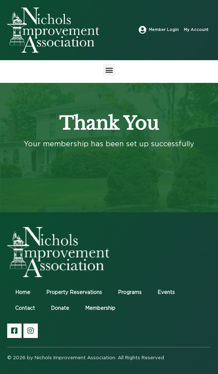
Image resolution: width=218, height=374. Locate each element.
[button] (109, 70)
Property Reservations (74, 292)
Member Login (164, 30)
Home (22, 292)
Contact (25, 308)
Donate (60, 308)
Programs (130, 292)
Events (166, 292)
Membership (100, 308)
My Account (196, 30)
